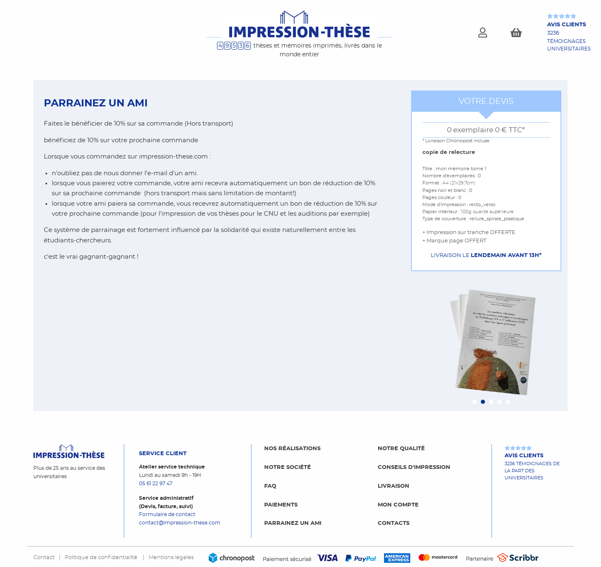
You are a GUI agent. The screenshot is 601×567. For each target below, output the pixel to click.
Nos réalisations (292, 448)
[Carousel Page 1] (474, 402)
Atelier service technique (172, 466)
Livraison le (486, 255)
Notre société (287, 467)
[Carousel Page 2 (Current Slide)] (483, 402)
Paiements (281, 505)
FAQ (270, 486)
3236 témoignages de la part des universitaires (532, 466)
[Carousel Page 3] (491, 402)
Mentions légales (171, 557)
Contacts (393, 523)
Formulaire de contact (167, 514)
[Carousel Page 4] (499, 402)
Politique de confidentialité (102, 557)
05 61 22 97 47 (155, 483)
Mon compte (398, 505)
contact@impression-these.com (179, 522)
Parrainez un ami (292, 523)
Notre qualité (401, 448)
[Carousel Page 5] (508, 402)
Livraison (393, 486)
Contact (44, 557)
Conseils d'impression (414, 467)
